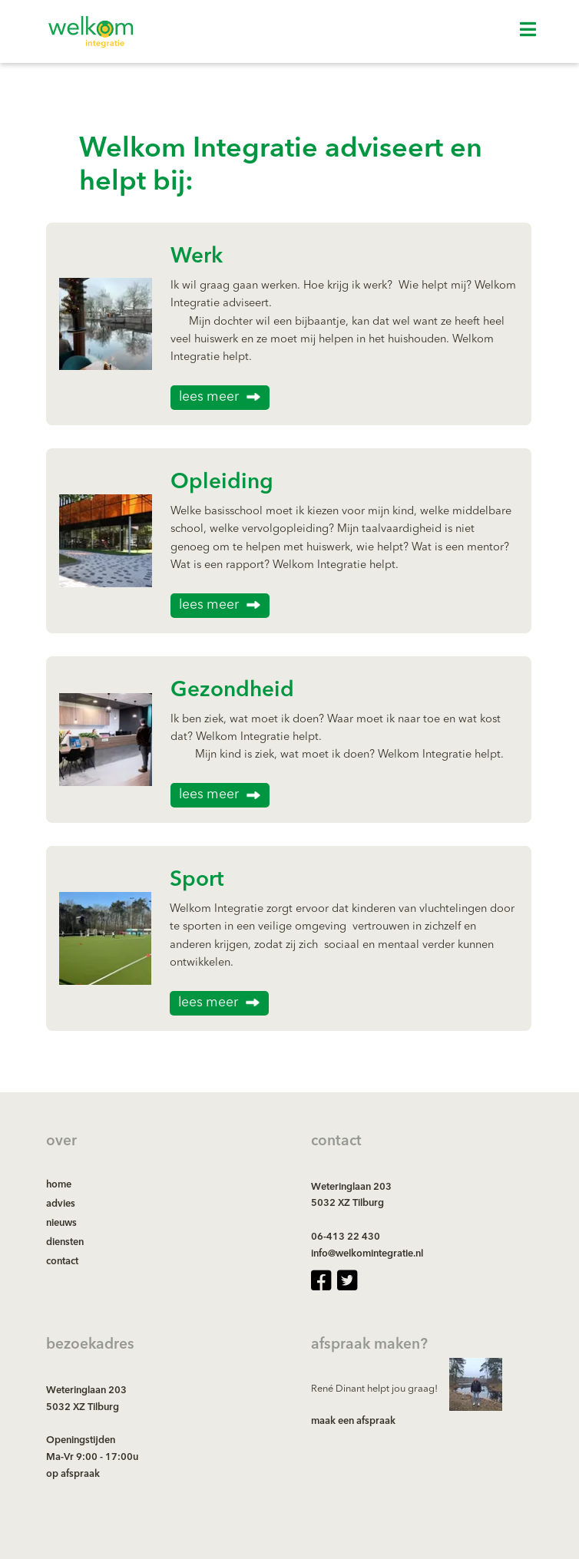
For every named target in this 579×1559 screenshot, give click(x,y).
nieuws (61, 1223)
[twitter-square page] (346, 1281)
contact (62, 1262)
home (58, 1185)
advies (60, 1204)
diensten (65, 1242)
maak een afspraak (353, 1421)
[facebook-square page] (320, 1281)
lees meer (209, 397)
